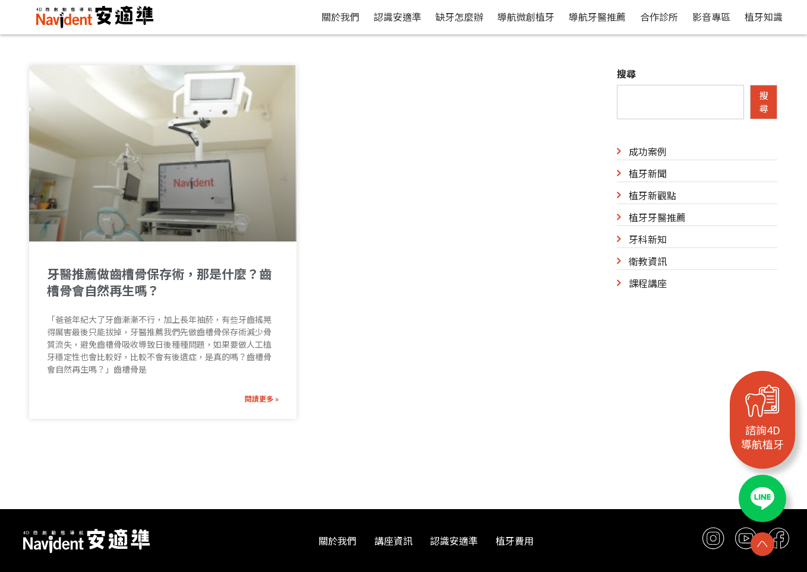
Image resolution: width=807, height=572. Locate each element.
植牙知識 (764, 16)
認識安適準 (397, 16)
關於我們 (340, 16)
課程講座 (648, 283)
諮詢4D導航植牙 (762, 437)
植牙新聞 (648, 173)
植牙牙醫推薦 (657, 217)
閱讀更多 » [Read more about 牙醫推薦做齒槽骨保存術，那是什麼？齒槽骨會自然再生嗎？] (262, 398)
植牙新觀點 (652, 195)
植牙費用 (515, 540)
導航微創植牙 (525, 16)
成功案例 (648, 151)
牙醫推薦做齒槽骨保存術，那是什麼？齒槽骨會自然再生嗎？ (159, 282)
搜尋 (626, 73)
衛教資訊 (648, 261)
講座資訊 (393, 540)
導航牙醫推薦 (597, 16)
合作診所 (659, 16)
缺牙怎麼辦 (459, 16)
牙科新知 (648, 239)
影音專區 (711, 16)
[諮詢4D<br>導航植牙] (762, 400)
